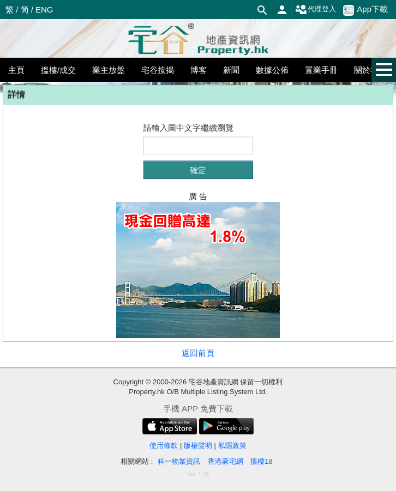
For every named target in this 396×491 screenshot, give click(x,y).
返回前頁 (198, 353)
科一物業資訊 (179, 461)
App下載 (365, 9)
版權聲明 (198, 445)
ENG (44, 9)
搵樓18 (261, 461)
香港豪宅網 (225, 461)
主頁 (16, 70)
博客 (198, 70)
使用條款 (163, 445)
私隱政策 (232, 445)
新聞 (231, 70)
